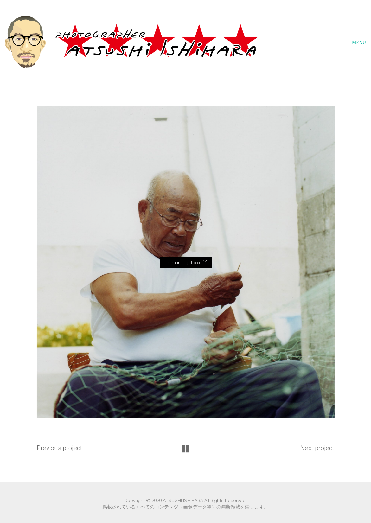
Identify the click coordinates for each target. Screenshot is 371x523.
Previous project (59, 448)
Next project (317, 448)
